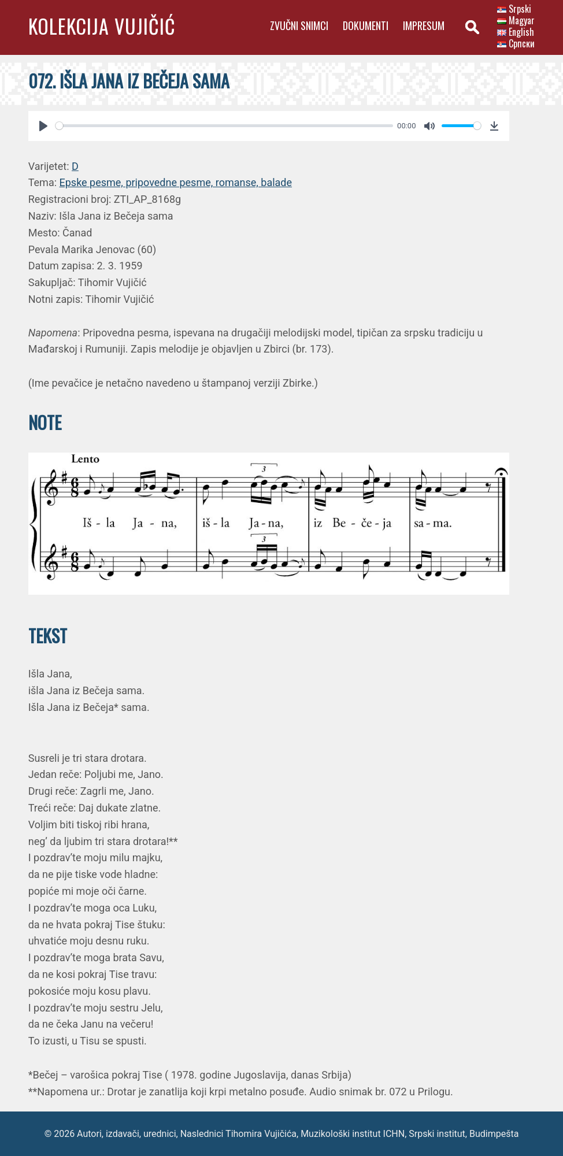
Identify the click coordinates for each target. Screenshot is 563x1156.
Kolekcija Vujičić (102, 25)
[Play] (43, 126)
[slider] (224, 125)
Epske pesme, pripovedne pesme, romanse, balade (176, 182)
